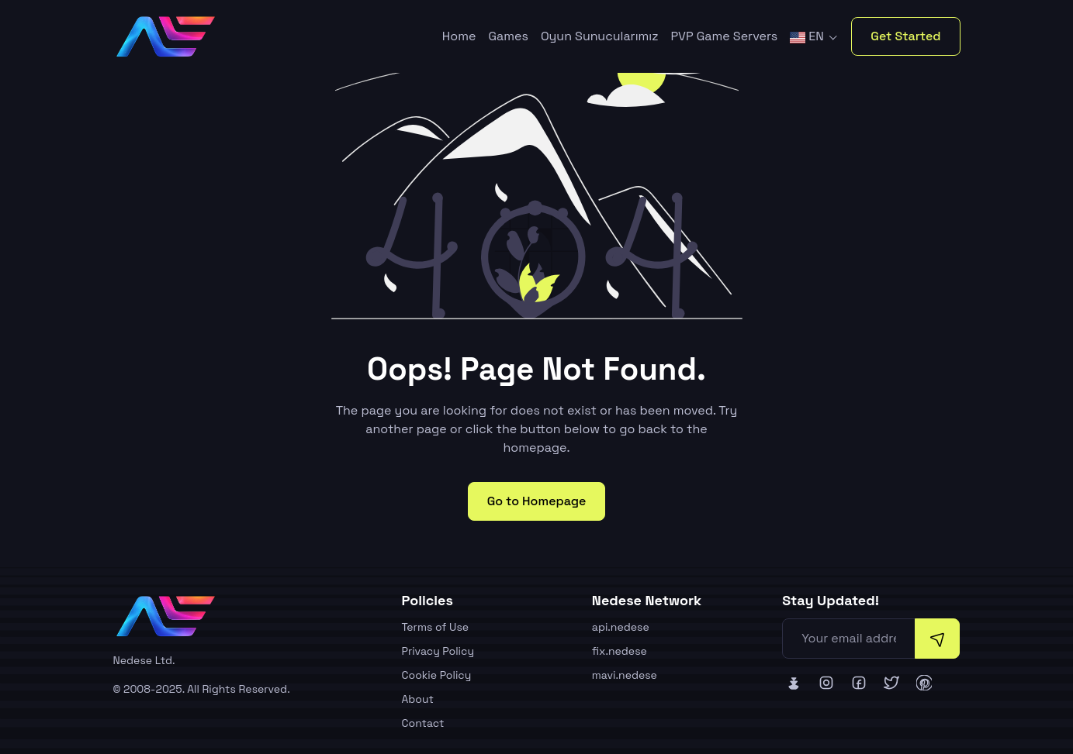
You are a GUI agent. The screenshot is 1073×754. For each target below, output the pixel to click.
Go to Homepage (537, 501)
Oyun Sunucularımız (600, 36)
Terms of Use (435, 627)
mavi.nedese (624, 675)
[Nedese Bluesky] (793, 682)
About (418, 699)
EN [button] (808, 36)
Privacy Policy (438, 651)
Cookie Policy (437, 675)
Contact (423, 723)
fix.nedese (619, 651)
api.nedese (620, 627)
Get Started (905, 36)
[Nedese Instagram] (826, 682)
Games (508, 36)
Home (459, 36)
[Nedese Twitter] (891, 682)
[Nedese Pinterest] (924, 682)
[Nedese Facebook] (859, 682)
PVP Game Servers (724, 36)
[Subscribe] (937, 638)
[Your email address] (849, 638)
